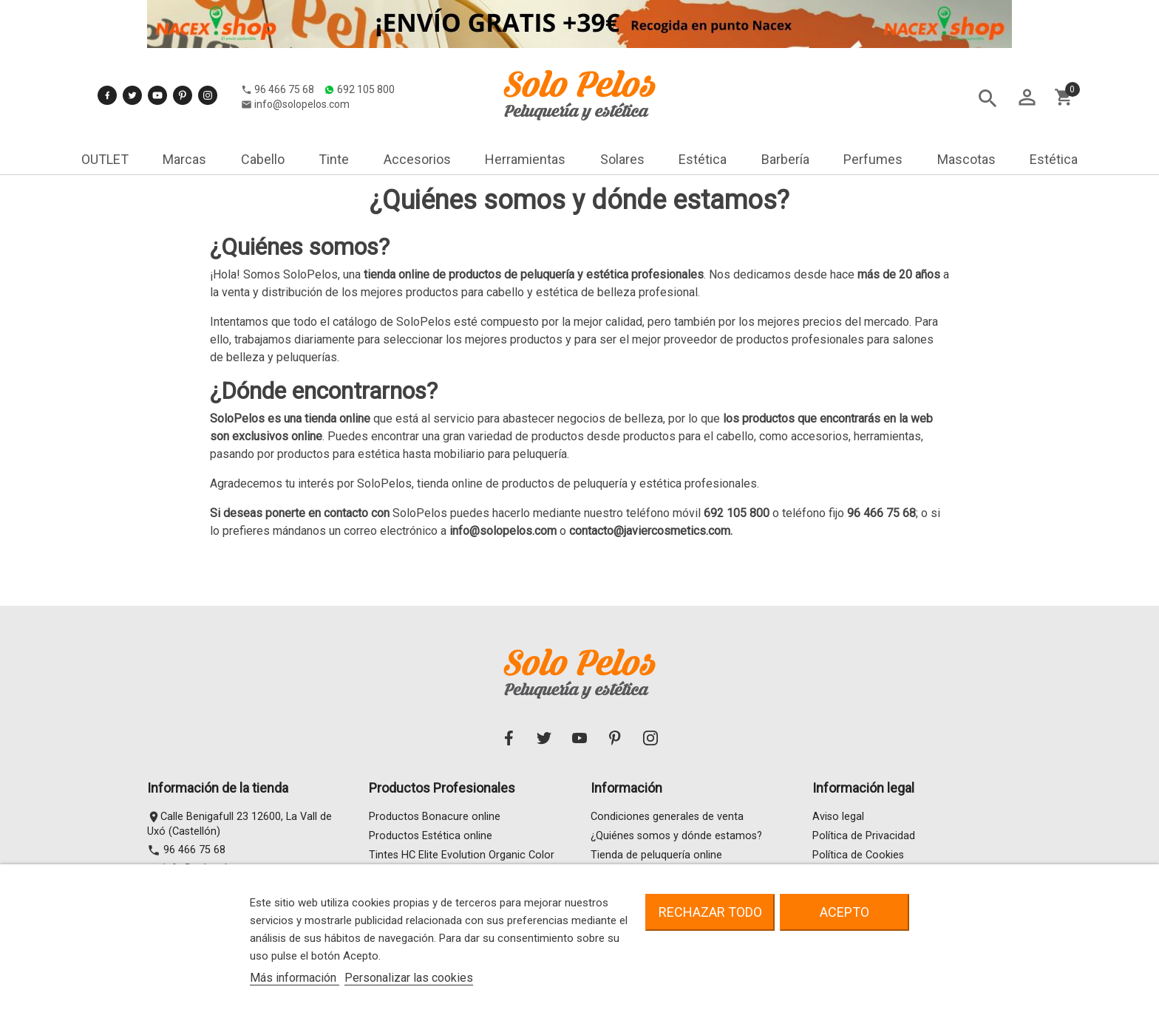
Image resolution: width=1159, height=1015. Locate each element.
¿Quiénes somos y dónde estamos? (676, 836)
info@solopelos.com (157, 116)
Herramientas (525, 159)
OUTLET (105, 159)
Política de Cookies (858, 855)
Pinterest (182, 76)
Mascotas (966, 159)
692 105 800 (221, 101)
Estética (703, 159)
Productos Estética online (430, 836)
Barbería (785, 159)
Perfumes (873, 159)
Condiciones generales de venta (667, 816)
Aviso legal (838, 816)
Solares (622, 159)
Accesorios (417, 159)
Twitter (132, 76)
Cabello (263, 159)
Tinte (334, 159)
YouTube (157, 76)
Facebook (107, 76)
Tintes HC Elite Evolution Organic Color (461, 855)
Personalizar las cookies (408, 978)
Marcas (184, 159)
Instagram (207, 76)
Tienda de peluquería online (656, 855)
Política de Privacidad (863, 836)
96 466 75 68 (139, 101)
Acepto (844, 912)
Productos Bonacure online (434, 816)
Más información (294, 978)
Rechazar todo (710, 912)
